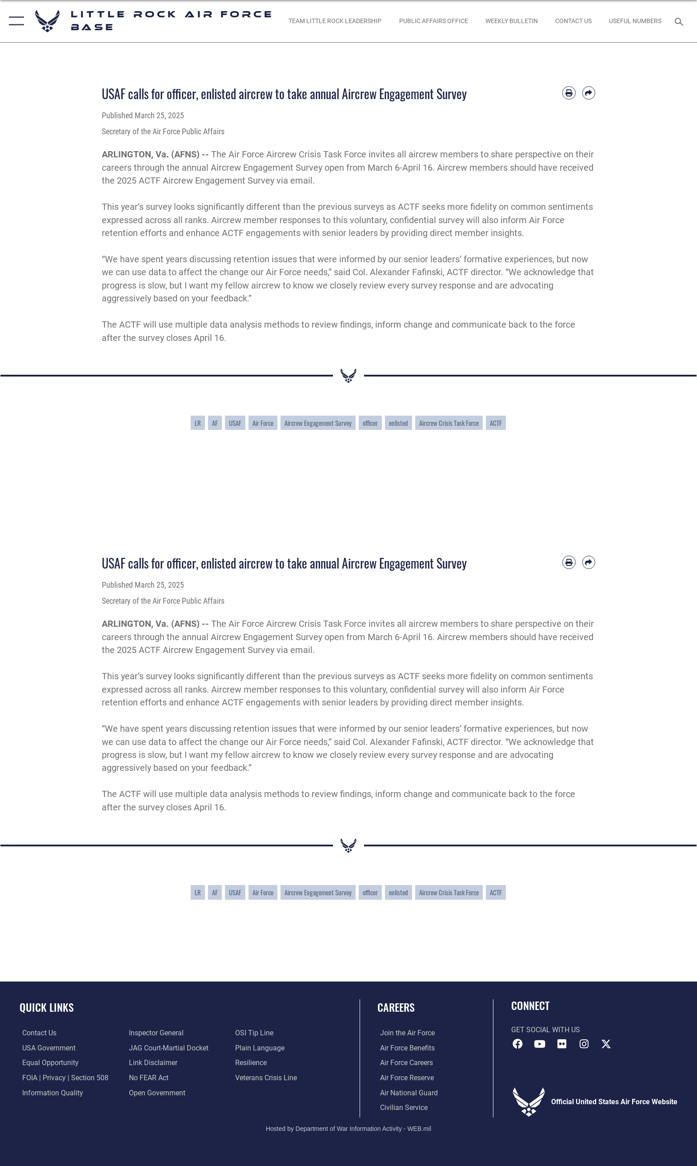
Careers (396, 1007)
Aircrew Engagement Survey (318, 423)
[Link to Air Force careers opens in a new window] (403, 1062)
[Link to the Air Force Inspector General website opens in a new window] (155, 1033)
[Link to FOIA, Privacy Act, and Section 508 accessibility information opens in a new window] (63, 1078)
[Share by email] (588, 92)
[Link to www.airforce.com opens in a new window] (404, 1033)
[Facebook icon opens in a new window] (518, 1044)
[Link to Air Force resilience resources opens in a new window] (252, 1062)
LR (198, 423)
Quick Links (47, 1007)
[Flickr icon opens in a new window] (562, 1044)
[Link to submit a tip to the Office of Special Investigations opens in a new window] (255, 1033)
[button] (14, 21)
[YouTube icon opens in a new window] (539, 1044)
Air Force (262, 423)
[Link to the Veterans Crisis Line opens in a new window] (267, 1078)
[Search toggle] (680, 21)
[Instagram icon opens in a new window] (584, 1044)
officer (370, 423)
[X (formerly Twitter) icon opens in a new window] (606, 1044)
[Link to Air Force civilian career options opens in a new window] (401, 1107)
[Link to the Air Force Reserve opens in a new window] (404, 1078)
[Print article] (568, 92)
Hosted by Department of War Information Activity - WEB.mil (348, 1128)
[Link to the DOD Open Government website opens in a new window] (156, 1092)
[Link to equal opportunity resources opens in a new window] (48, 1062)
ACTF (496, 423)
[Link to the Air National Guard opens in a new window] (406, 1092)
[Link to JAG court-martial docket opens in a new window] (168, 1048)
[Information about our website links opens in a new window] (152, 1062)
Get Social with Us (545, 1030)
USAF (235, 423)
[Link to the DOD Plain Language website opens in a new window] (260, 1048)
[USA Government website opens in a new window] (46, 1048)
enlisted (398, 423)
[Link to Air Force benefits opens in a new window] (404, 1048)
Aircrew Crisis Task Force (449, 423)
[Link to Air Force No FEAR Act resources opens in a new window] (148, 1078)
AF (215, 423)
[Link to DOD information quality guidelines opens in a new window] (50, 1092)
